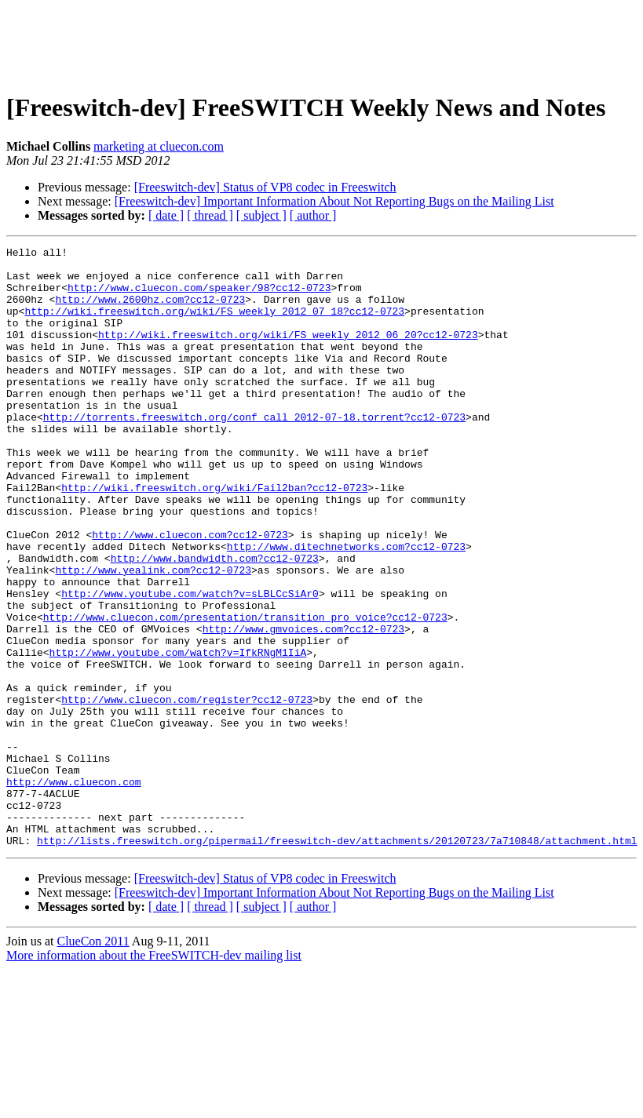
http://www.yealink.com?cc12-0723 (153, 635)
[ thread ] (210, 215)
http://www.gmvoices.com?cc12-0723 (303, 706)
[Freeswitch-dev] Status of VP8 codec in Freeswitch (265, 187)
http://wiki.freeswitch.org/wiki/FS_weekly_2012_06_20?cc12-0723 (288, 353)
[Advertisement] (322, 41)
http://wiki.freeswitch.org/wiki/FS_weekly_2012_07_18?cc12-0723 (214, 325)
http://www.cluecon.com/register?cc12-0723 (186, 791)
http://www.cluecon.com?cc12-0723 (190, 593)
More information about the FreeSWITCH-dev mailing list (153, 1075)
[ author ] (313, 215)
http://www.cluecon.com (73, 890)
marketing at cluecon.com (158, 146)
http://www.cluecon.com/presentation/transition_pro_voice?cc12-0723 (245, 692)
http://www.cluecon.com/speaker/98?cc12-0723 (199, 297)
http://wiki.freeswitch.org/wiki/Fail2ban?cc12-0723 (214, 537)
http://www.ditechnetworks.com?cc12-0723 (346, 607)
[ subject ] (261, 215)
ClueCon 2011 (93, 1061)
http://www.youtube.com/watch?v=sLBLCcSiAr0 (190, 664)
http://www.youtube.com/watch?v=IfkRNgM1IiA (178, 734)
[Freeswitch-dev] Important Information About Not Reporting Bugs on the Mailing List (334, 201)
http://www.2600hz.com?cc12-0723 (150, 311)
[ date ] (166, 215)
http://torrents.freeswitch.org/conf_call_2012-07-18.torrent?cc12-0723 (254, 452)
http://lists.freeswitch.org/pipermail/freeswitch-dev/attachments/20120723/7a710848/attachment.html (337, 960)
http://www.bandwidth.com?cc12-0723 (215, 621)
